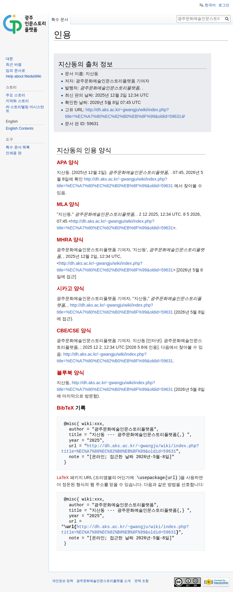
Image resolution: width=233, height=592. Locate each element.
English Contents (19, 128)
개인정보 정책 (62, 580)
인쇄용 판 (13, 153)
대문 (9, 59)
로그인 (223, 5)
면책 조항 (141, 580)
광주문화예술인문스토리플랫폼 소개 (103, 580)
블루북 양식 (70, 373)
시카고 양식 (70, 288)
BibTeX (65, 408)
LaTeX (63, 477)
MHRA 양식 (70, 240)
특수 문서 (59, 19)
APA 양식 (68, 162)
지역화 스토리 (17, 101)
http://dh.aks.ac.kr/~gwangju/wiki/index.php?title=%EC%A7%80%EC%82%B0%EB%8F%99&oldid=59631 (130, 448)
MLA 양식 (68, 204)
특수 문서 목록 (18, 147)
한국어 (210, 5)
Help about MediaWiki (23, 76)
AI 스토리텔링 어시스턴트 (25, 109)
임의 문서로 (15, 70)
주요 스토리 (15, 95)
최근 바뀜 (13, 64)
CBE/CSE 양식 (74, 331)
